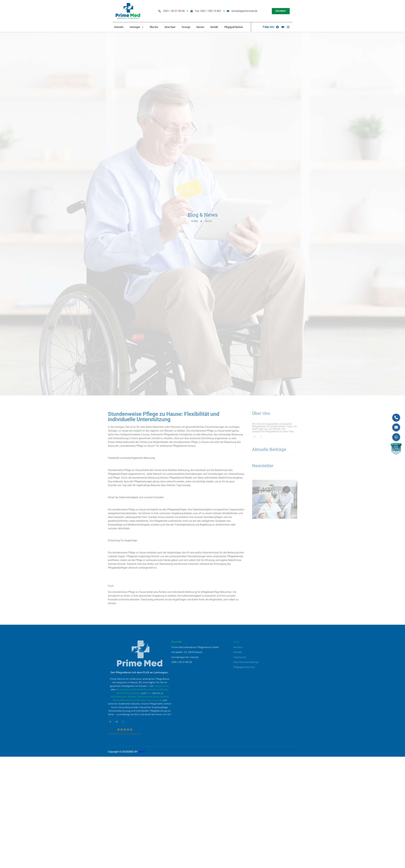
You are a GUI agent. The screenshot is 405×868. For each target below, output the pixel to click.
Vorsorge (186, 27)
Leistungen (136, 27)
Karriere (200, 27)
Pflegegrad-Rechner (233, 27)
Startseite (118, 27)
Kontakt (214, 27)
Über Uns (154, 27)
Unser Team (170, 27)
